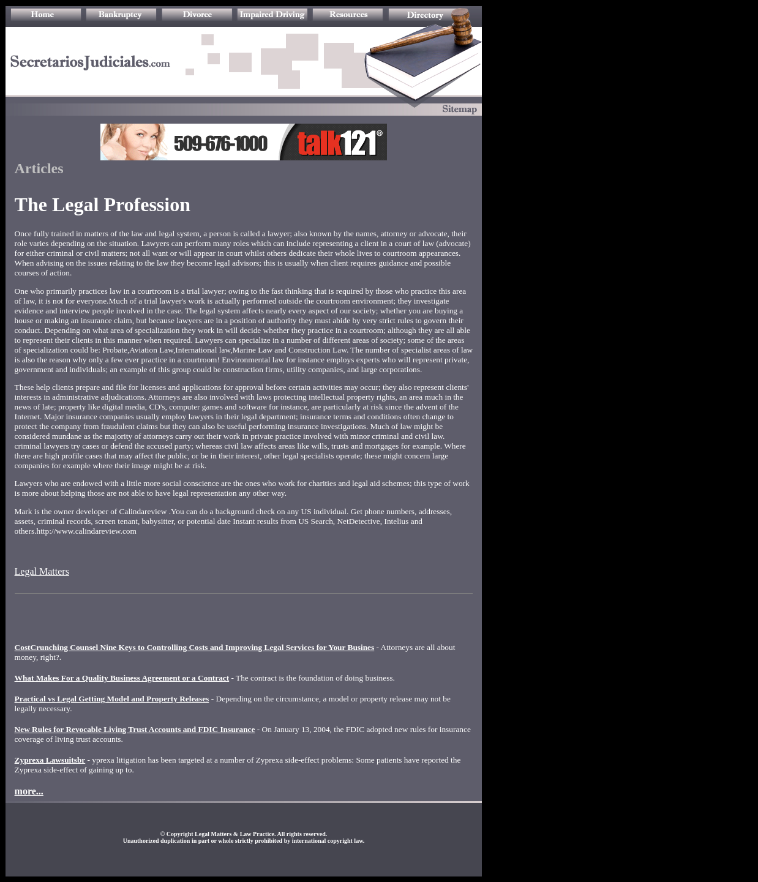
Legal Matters (42, 571)
